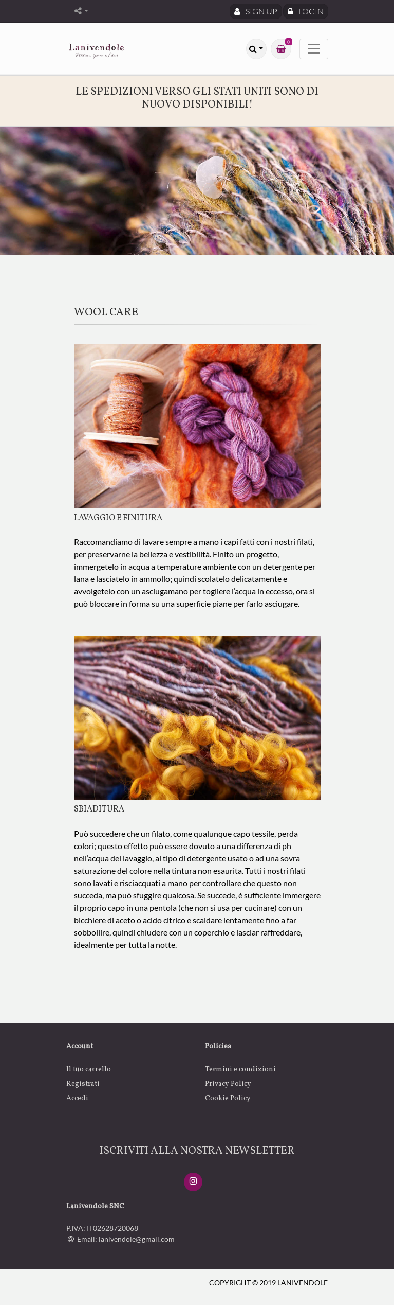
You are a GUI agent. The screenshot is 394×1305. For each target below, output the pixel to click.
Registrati (83, 1084)
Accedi (77, 1098)
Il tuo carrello (88, 1069)
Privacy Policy (228, 1084)
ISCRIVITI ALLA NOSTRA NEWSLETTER (197, 1150)
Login (306, 11)
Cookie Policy (228, 1098)
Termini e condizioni (240, 1069)
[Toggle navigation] (313, 49)
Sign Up (255, 11)
